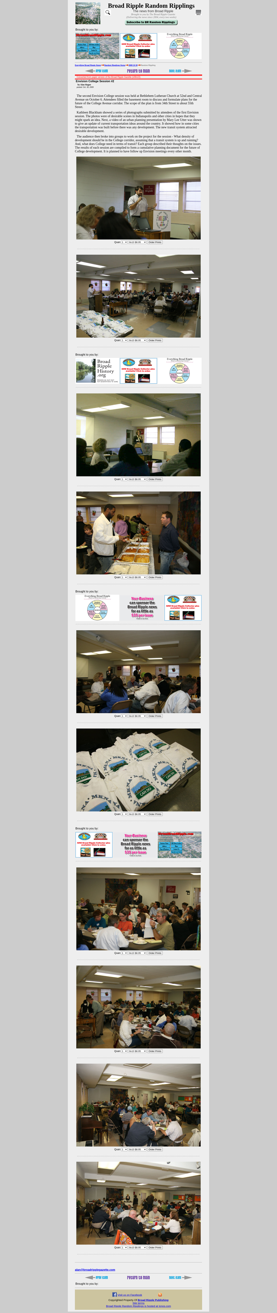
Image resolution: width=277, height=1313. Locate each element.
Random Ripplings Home (114, 65)
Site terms (138, 1303)
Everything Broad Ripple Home (88, 65)
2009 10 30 (133, 65)
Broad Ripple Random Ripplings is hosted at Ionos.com (138, 1306)
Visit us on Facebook (129, 1294)
